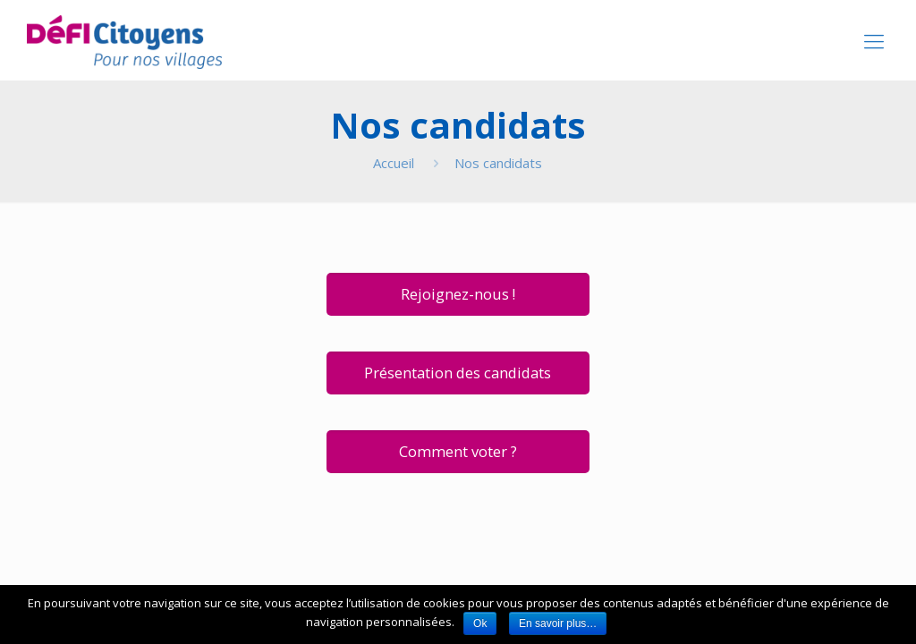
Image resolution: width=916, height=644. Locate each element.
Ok (480, 623)
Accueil (393, 163)
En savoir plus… (558, 623)
